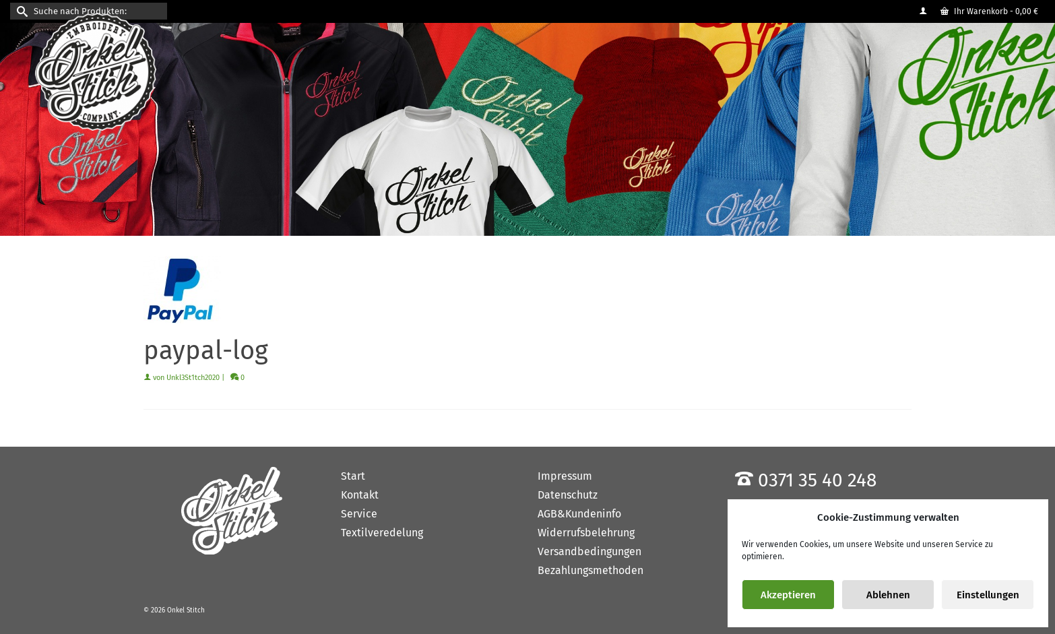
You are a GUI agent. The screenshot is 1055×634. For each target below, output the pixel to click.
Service (359, 513)
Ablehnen (888, 595)
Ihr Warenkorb (989, 11)
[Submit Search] (20, 11)
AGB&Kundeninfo (579, 513)
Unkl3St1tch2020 (193, 377)
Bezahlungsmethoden (590, 570)
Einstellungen (988, 595)
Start (353, 476)
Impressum (565, 476)
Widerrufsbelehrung (586, 532)
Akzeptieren (788, 595)
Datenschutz (568, 494)
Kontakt (360, 494)
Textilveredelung (382, 532)
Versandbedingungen (589, 551)
